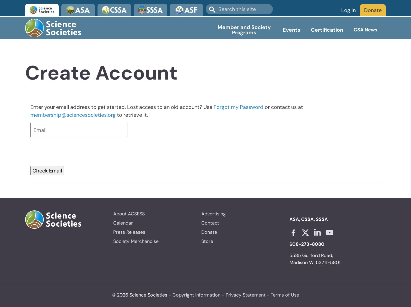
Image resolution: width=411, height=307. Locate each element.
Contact (210, 223)
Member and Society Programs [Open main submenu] (244, 30)
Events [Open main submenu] (291, 29)
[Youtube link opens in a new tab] (329, 233)
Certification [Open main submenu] (327, 29)
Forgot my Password (238, 107)
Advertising (213, 214)
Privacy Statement (246, 295)
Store (207, 241)
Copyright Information (196, 295)
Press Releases (129, 232)
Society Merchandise (136, 241)
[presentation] (70, 151)
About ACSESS (129, 214)
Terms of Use (285, 295)
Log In (348, 10)
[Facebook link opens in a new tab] (293, 233)
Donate (373, 10)
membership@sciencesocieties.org (73, 114)
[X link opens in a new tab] (305, 233)
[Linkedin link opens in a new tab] (317, 233)
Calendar (123, 223)
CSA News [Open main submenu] (365, 30)
